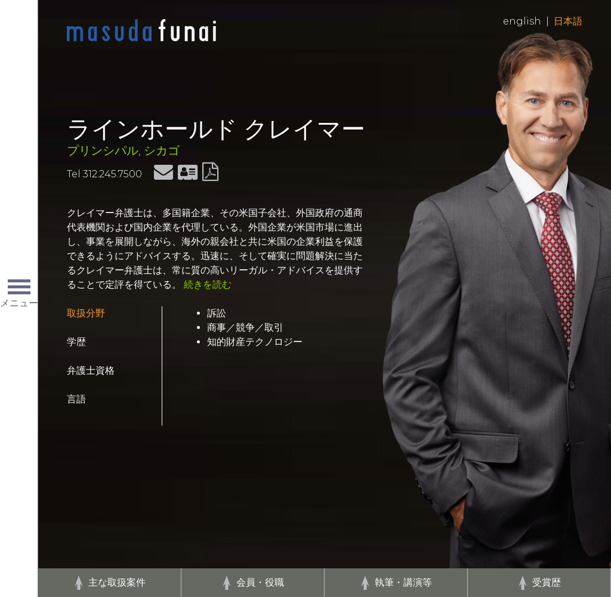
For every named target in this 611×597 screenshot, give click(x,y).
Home (141, 31)
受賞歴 (546, 582)
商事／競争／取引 (245, 327)
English (522, 21)
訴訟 (216, 313)
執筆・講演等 (403, 582)
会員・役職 (260, 582)
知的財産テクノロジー (255, 341)
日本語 (568, 21)
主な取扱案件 (117, 582)
